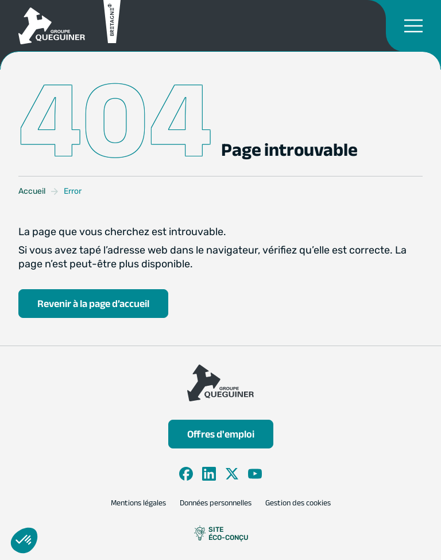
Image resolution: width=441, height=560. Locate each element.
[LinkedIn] (209, 474)
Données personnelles (216, 503)
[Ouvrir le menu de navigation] (413, 26)
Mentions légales (138, 503)
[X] (232, 474)
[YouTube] (255, 474)
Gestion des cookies (298, 503)
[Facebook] (186, 474)
